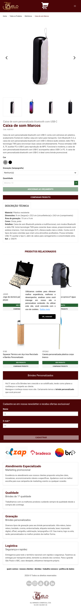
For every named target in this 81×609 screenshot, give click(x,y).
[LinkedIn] (52, 583)
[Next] (74, 57)
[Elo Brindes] (10, 6)
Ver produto (21, 362)
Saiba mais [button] (45, 309)
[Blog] (29, 583)
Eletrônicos (28, 16)
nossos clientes (26, 569)
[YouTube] (40, 583)
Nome (5, 409)
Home (5, 16)
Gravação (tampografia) (13, 168)
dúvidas (38, 569)
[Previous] (6, 57)
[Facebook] (46, 583)
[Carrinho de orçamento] (45, 6)
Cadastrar (41, 437)
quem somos (12, 569)
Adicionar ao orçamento (40, 189)
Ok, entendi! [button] (47, 317)
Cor (4, 157)
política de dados (66, 569)
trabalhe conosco (50, 569)
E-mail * (6, 421)
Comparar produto (40, 197)
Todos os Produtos (16, 16)
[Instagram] (35, 583)
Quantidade (8, 178)
